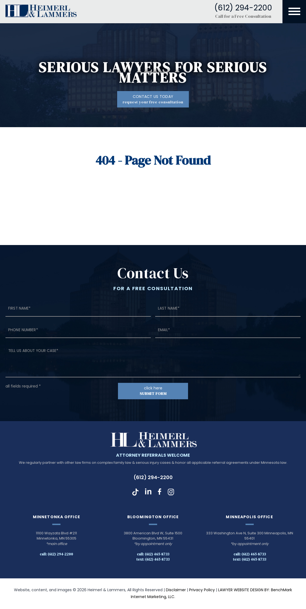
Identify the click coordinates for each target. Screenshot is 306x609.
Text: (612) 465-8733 (152, 559)
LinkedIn (148, 492)
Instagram (171, 492)
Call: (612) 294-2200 (56, 554)
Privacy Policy (202, 590)
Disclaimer (176, 590)
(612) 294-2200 (153, 477)
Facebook (159, 492)
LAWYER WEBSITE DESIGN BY (243, 590)
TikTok (135, 492)
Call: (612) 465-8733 (153, 554)
